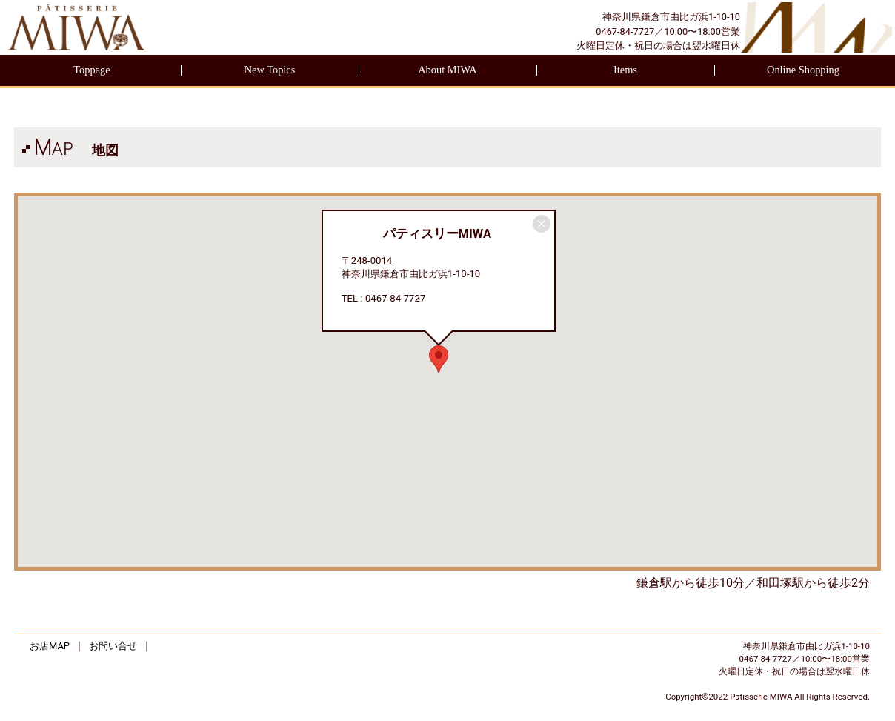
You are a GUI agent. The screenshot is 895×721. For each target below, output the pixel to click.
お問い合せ (113, 645)
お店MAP (50, 645)
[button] (438, 359)
